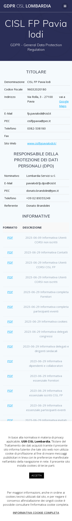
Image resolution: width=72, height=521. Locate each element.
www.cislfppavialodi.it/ (41, 143)
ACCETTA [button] (36, 475)
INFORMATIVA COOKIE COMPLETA (36, 512)
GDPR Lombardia (27, 6)
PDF (10, 237)
